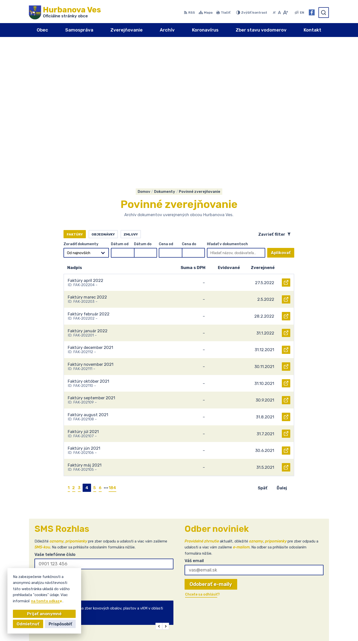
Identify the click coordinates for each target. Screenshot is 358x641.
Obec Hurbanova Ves (249, 629)
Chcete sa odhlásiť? (52, 455)
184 (112, 354)
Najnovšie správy (64, 494)
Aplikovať (282, 120)
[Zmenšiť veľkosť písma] (274, 12)
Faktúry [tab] (75, 101)
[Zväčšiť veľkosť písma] (285, 12)
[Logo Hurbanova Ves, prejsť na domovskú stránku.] (65, 12)
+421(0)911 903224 (303, 593)
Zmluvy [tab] (131, 101)
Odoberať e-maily (211, 451)
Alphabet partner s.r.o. (176, 629)
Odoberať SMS (57, 445)
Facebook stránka (301, 603)
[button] (158, 492)
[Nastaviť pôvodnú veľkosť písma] (279, 12)
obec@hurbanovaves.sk (306, 598)
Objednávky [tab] (103, 101)
